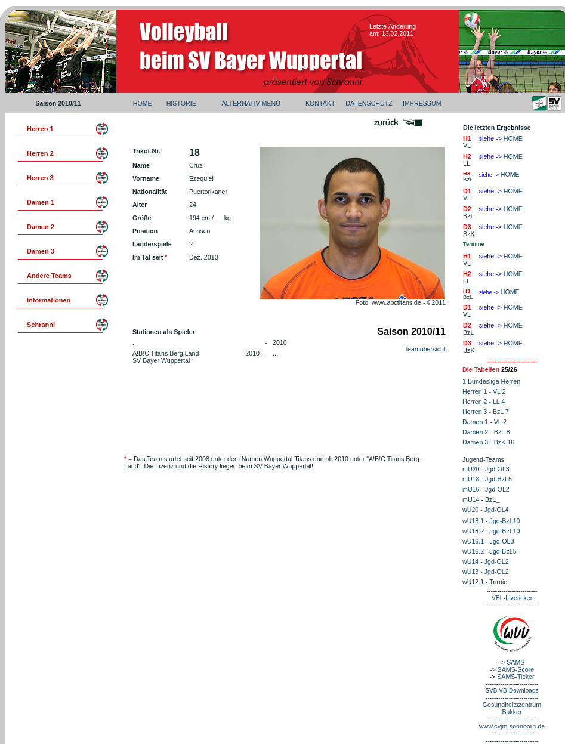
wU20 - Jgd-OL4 (485, 509)
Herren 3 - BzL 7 (485, 411)
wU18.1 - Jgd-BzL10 (491, 520)
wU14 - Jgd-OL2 (485, 561)
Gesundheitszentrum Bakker (512, 708)
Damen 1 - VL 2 (484, 421)
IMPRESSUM (422, 103)
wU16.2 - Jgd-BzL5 (489, 551)
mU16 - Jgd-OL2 (486, 489)
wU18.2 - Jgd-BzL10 (491, 531)
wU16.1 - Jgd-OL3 (488, 541)
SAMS (515, 662)
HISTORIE (181, 103)
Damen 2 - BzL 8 (486, 432)
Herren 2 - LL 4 (483, 401)
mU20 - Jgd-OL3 (486, 469)
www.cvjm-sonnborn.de (512, 726)
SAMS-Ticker (515, 676)
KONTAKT (320, 103)
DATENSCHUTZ (369, 103)
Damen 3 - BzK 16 (488, 442)
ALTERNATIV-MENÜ (250, 103)
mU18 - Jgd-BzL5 (487, 479)
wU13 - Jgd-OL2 (485, 571)
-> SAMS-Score (512, 669)
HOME (142, 103)
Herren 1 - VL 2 (483, 391)
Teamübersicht (425, 349)
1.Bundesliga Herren (491, 381)
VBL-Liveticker (512, 597)
